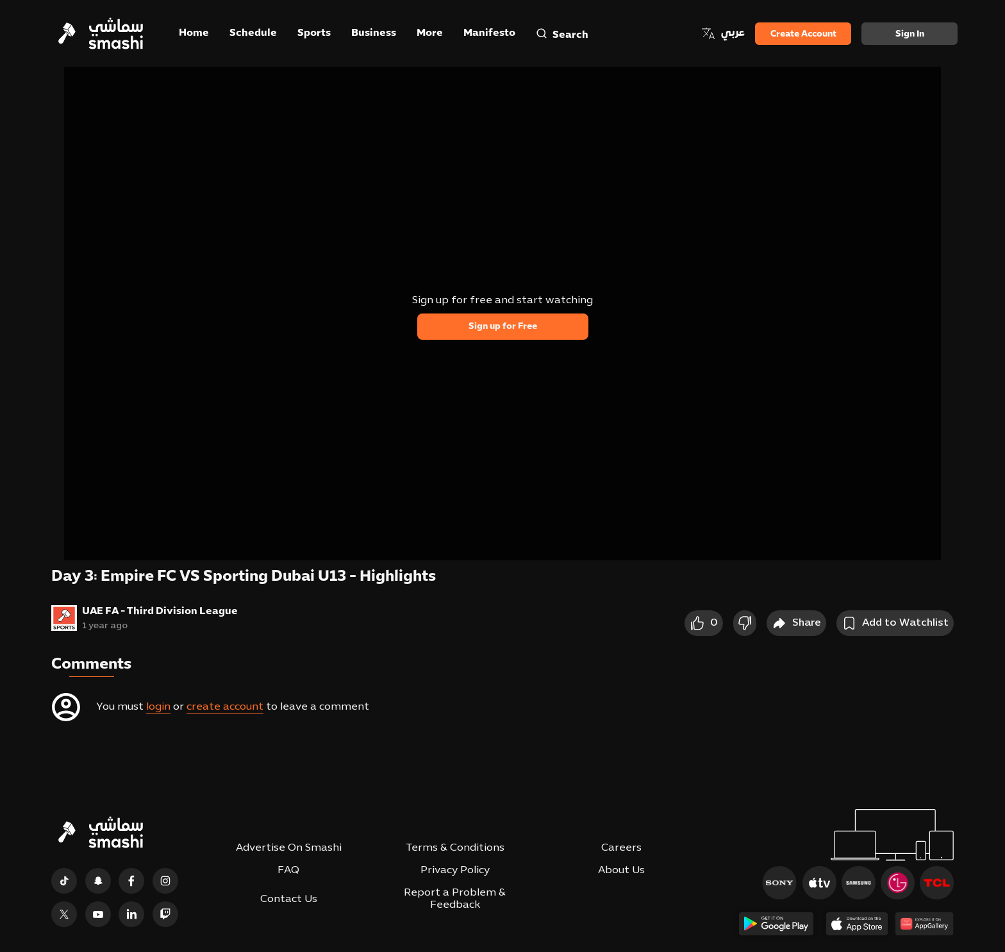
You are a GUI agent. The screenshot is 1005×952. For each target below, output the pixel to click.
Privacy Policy (455, 870)
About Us (621, 870)
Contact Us (288, 899)
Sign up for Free (503, 326)
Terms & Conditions (455, 848)
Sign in (909, 34)
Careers (621, 848)
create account (225, 707)
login (158, 707)
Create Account (803, 34)
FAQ (288, 870)
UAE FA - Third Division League (160, 611)
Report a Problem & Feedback (455, 899)
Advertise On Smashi (289, 848)
